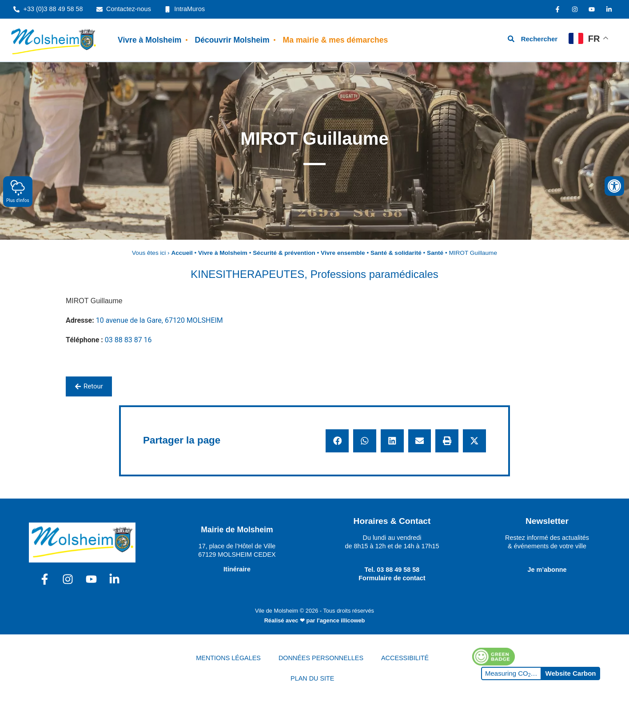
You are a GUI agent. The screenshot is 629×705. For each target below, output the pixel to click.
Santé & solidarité (396, 253)
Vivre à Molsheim (149, 40)
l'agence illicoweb (341, 620)
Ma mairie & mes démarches (335, 40)
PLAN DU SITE (312, 678)
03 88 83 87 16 (128, 340)
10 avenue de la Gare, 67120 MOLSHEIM (159, 320)
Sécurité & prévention (284, 253)
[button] (337, 440)
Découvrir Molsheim (232, 40)
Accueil (181, 253)
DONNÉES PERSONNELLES (321, 657)
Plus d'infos (17, 191)
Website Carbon (570, 673)
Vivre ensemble (343, 253)
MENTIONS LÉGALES (228, 657)
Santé (435, 253)
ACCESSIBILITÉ (405, 657)
